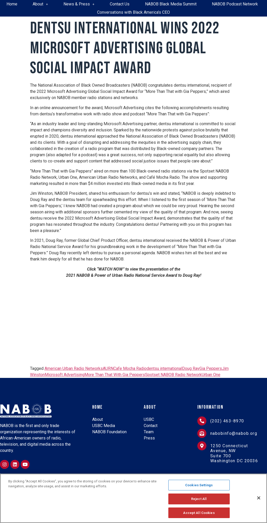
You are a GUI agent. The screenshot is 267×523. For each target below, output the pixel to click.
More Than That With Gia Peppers (114, 374)
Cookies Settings (199, 486)
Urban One (211, 374)
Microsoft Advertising (64, 374)
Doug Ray (190, 368)
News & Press (79, 4)
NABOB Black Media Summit (171, 4)
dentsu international (164, 368)
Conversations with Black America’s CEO (133, 12)
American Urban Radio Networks (74, 368)
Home (11, 4)
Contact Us (119, 4)
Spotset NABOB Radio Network (173, 374)
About (40, 4)
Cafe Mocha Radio (130, 368)
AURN (108, 368)
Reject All (199, 499)
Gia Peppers (210, 368)
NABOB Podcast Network (235, 4)
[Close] (258, 498)
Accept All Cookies (198, 512)
